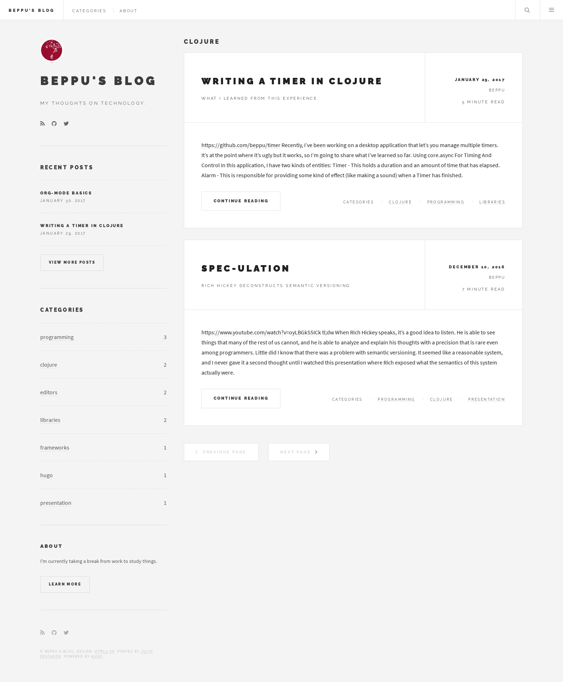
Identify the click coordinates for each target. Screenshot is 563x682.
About (129, 10)
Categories (89, 10)
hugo (46, 475)
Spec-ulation (245, 268)
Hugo (97, 656)
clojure (400, 202)
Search (527, 10)
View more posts (72, 262)
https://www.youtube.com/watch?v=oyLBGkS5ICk (261, 332)
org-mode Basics (66, 193)
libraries (492, 202)
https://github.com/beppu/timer (240, 145)
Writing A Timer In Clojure (292, 81)
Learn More (65, 584)
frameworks (54, 447)
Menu (551, 10)
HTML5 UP (105, 651)
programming (445, 202)
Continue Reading (241, 200)
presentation (486, 399)
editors (48, 392)
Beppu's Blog (32, 10)
